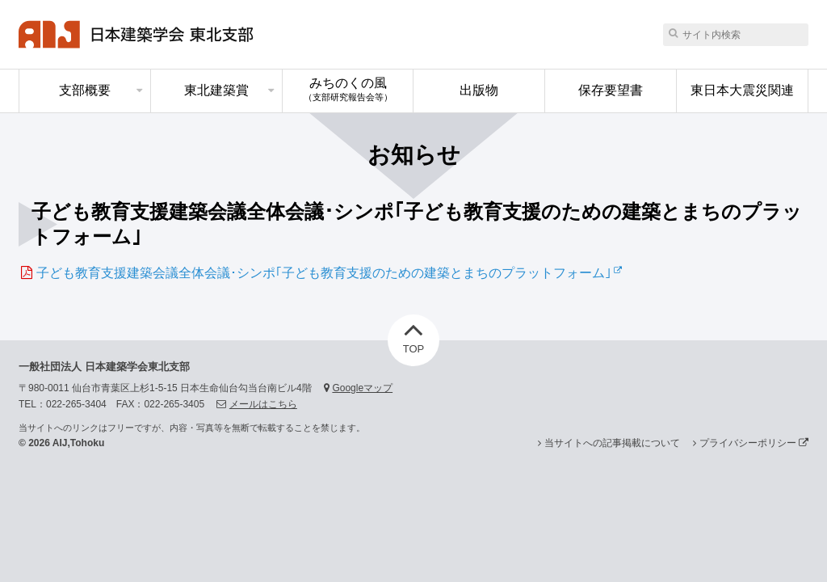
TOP (414, 334)
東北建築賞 (216, 90)
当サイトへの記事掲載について (612, 443)
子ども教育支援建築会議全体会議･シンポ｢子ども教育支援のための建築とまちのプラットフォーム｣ (323, 273)
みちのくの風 (348, 89)
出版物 (479, 90)
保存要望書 (610, 90)
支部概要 (85, 90)
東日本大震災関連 (742, 90)
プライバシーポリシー (753, 443)
